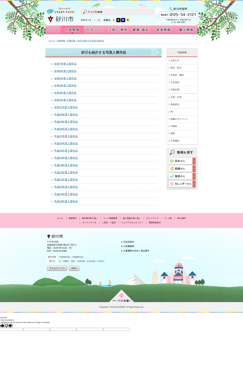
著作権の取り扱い (90, 218)
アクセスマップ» (57, 268)
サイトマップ (152, 218)
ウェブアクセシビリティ (132, 222)
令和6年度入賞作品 (65, 71)
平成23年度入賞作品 (66, 165)
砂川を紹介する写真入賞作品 (91, 41)
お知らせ (175, 60)
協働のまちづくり (179, 119)
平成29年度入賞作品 (66, 121)
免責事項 (72, 218)
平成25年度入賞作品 (66, 150)
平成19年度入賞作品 (66, 194)
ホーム (52, 41)
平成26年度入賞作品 (66, 143)
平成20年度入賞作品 (66, 187)
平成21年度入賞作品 (66, 179)
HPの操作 (181, 218)
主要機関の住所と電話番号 (136, 250)
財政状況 (175, 104)
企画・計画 (176, 97)
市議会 (174, 126)
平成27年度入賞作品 (66, 136)
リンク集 (168, 218)
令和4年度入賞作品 (65, 85)
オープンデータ (89, 222)
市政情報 (61, 41)
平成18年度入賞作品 (66, 201)
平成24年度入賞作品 (66, 157)
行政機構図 (128, 246)
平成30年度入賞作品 (66, 114)
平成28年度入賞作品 (66, 129)
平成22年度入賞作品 (66, 172)
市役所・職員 (177, 75)
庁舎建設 (175, 140)
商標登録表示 (155, 222)
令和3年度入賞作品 (65, 92)
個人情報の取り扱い (132, 218)
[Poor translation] (8, 326)
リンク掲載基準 (110, 218)
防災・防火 (176, 67)
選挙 (173, 133)
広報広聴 (71, 41)
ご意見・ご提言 (109, 222)
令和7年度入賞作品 (65, 63)
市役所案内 (128, 242)
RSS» (74, 268)
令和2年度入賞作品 (65, 100)
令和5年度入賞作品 (65, 78)
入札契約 (175, 82)
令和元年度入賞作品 (66, 107)
